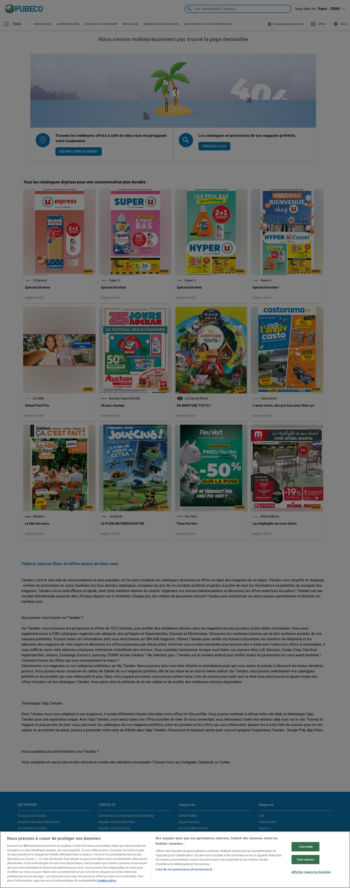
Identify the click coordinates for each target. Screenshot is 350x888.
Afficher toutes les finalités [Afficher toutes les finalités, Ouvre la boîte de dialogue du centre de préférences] (311, 872)
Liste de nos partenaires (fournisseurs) (184, 869)
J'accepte (305, 846)
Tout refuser (306, 859)
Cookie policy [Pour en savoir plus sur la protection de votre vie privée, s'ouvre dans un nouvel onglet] (106, 880)
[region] (175, 859)
